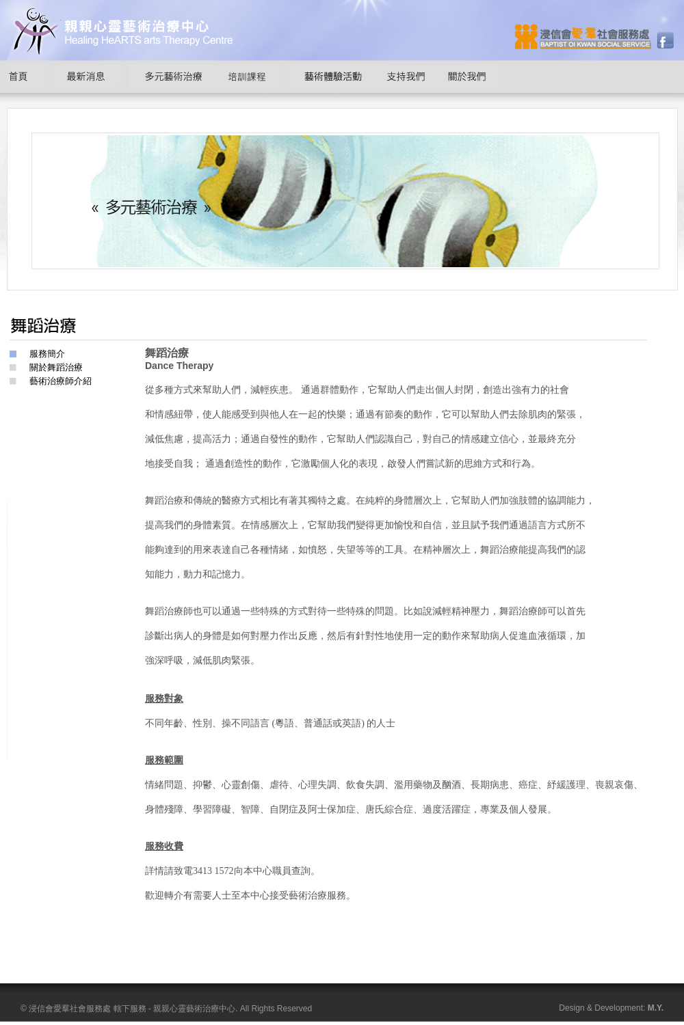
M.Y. (655, 1008)
